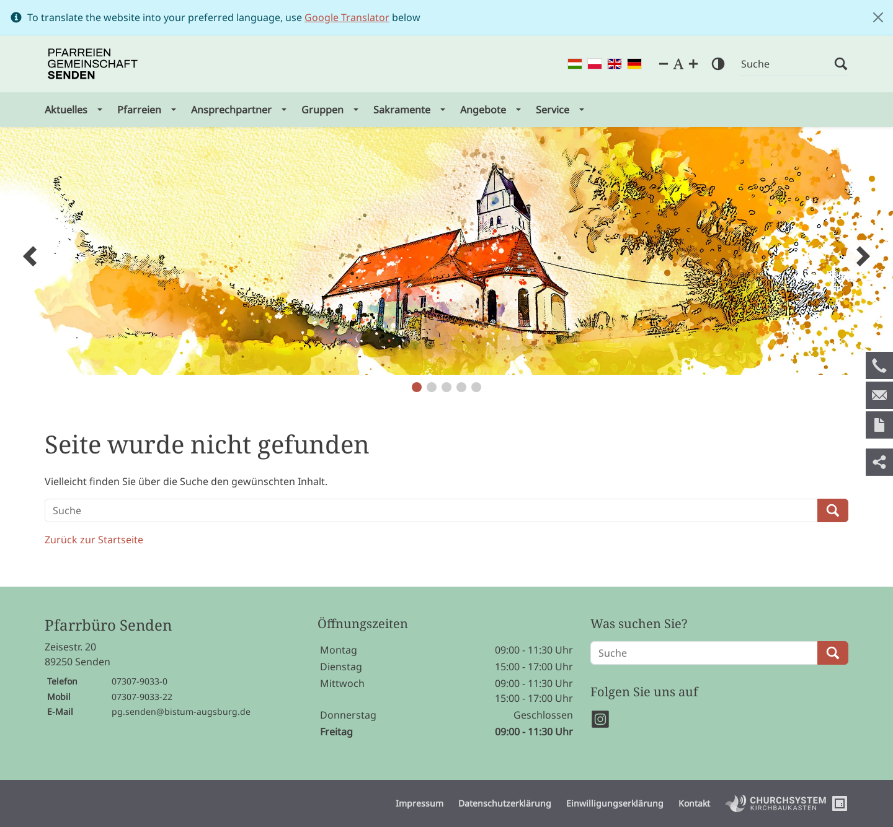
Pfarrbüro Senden (108, 625)
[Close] (878, 17)
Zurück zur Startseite (94, 539)
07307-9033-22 (142, 696)
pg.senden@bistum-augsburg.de (181, 711)
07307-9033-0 (139, 681)
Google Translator (346, 17)
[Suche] (787, 64)
